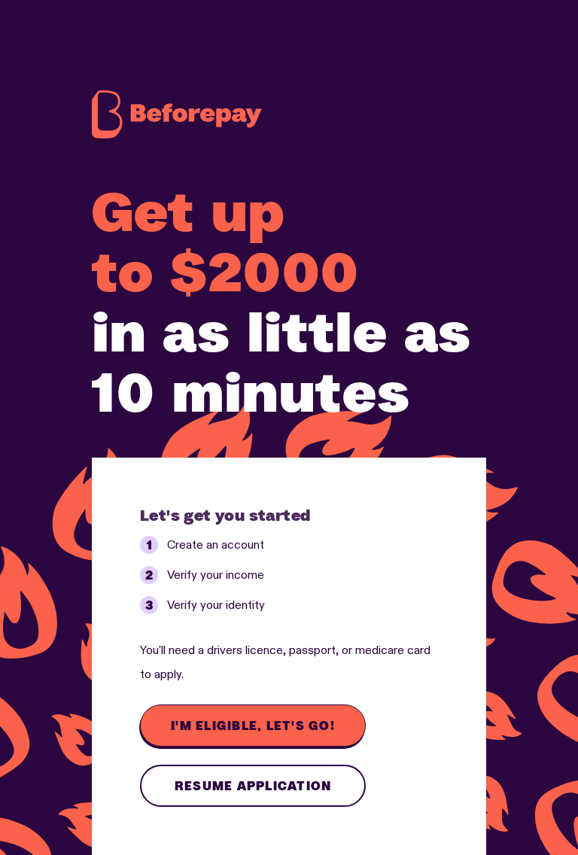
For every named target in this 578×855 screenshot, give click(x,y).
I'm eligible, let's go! (253, 725)
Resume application (253, 785)
